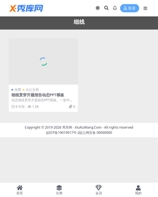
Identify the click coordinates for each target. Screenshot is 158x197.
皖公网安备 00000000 (95, 132)
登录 (130, 8)
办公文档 (32, 89)
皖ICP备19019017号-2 (63, 132)
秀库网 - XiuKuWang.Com (82, 127)
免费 (17, 89)
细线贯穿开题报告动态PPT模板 (37, 94)
